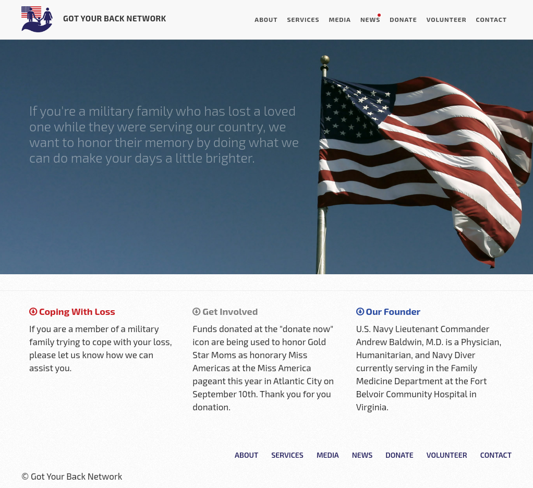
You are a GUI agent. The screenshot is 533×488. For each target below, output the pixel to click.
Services (303, 19)
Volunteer (447, 19)
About (266, 19)
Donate (403, 19)
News (370, 19)
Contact (491, 19)
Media (339, 19)
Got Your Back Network (93, 19)
